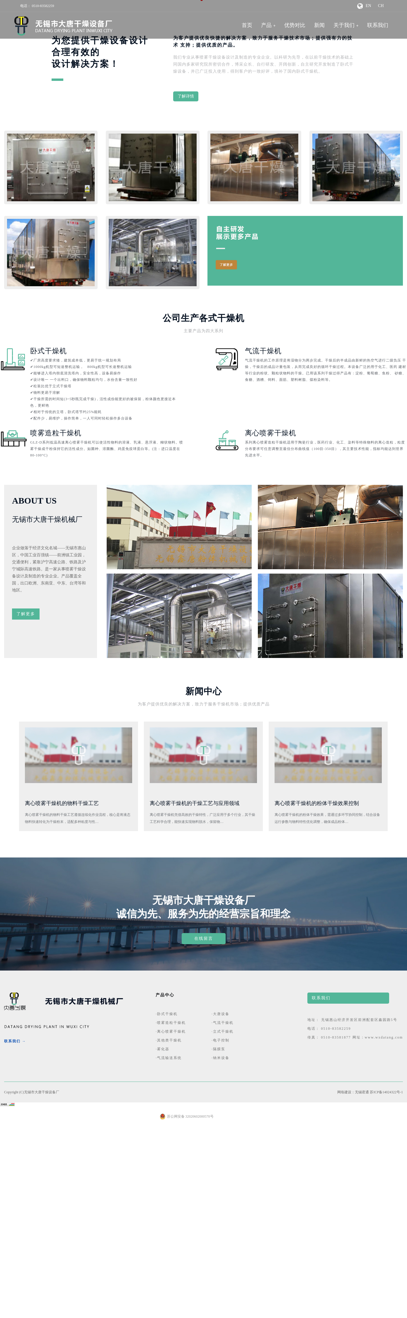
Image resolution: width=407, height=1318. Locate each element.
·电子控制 (220, 1232)
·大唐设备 (220, 1205)
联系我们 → (15, 1232)
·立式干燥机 (223, 1223)
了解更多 (25, 805)
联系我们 (377, 25)
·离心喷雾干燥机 (171, 1223)
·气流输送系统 (169, 1249)
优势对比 (294, 25)
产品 (266, 25)
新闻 (319, 25)
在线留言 (203, 1130)
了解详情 (186, 287)
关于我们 (344, 25)
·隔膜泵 (218, 1240)
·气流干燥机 (223, 1214)
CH (381, 6)
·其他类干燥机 (169, 1232)
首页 (247, 25)
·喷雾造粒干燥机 (171, 1214)
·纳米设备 (220, 1249)
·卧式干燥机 (167, 1205)
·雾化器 (162, 1240)
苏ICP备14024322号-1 (386, 1283)
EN (368, 6)
